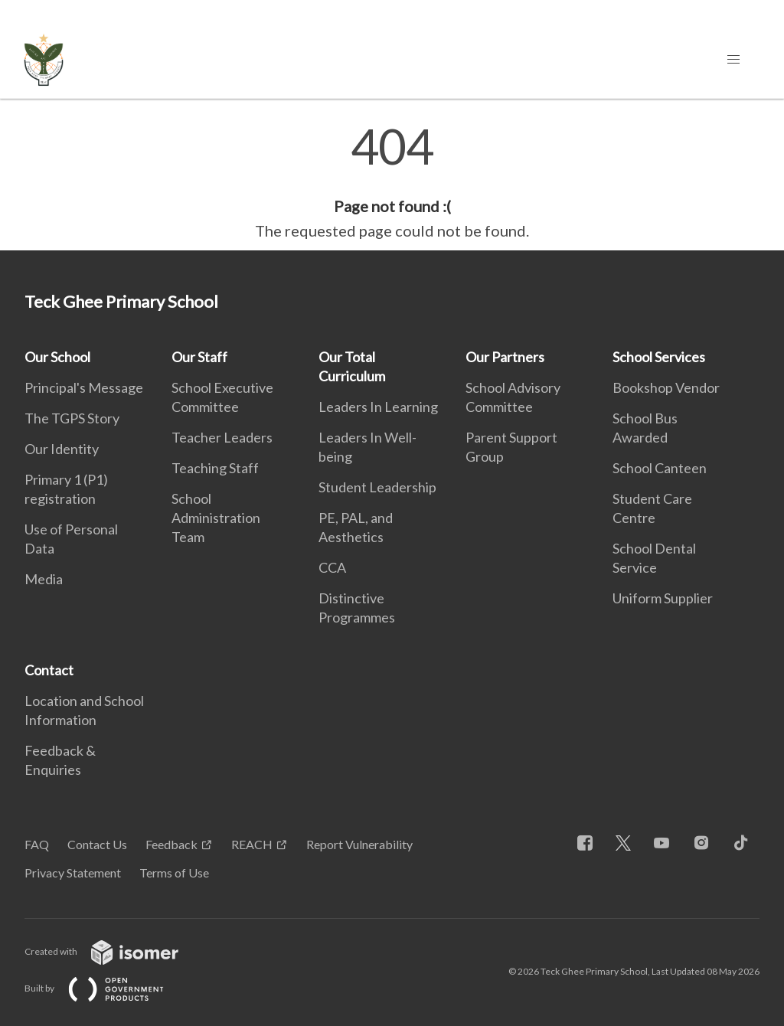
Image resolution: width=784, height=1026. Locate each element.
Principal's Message (83, 387)
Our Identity (61, 448)
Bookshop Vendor (666, 387)
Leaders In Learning (378, 406)
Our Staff (199, 356)
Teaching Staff (215, 467)
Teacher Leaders (222, 437)
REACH (252, 844)
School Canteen (659, 467)
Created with (113, 951)
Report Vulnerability (359, 844)
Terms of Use (174, 872)
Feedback (171, 844)
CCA (332, 567)
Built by (106, 988)
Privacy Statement (72, 872)
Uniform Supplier (662, 598)
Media (43, 578)
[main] (392, 182)
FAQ (36, 844)
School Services (658, 356)
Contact (49, 670)
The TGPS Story (71, 418)
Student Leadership (377, 487)
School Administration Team (216, 517)
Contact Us (97, 844)
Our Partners (505, 356)
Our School (57, 356)
